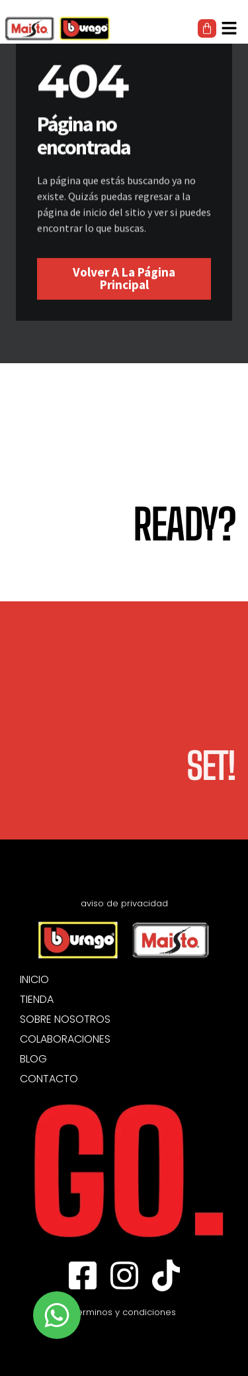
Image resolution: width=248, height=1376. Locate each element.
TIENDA (37, 999)
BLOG (33, 1059)
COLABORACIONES (65, 1039)
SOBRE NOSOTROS (65, 1019)
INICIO (34, 979)
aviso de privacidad (124, 903)
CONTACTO (49, 1079)
